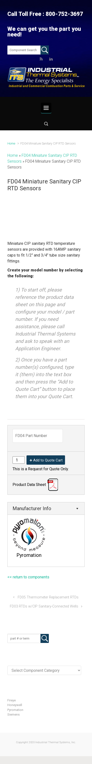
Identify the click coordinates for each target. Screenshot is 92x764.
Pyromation (15, 710)
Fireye (11, 700)
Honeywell (14, 705)
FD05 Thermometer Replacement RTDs (48, 597)
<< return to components (28, 577)
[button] (46, 123)
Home (11, 143)
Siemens (13, 714)
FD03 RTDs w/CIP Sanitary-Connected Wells (44, 606)
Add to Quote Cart (48, 460)
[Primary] (46, 108)
